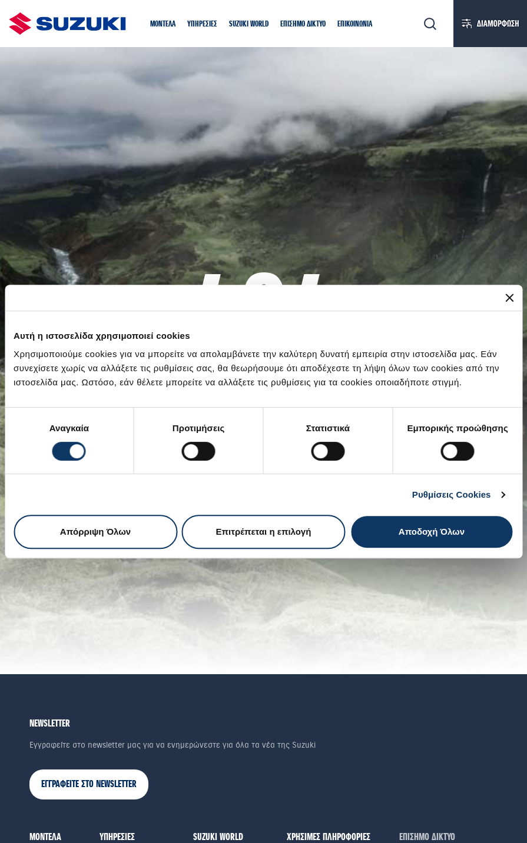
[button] (162, 25)
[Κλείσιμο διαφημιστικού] (509, 298)
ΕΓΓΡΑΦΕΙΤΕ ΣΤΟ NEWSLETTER (89, 784)
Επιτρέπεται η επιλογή (263, 532)
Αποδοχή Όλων (432, 532)
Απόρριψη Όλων (95, 532)
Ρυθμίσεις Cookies (451, 494)
